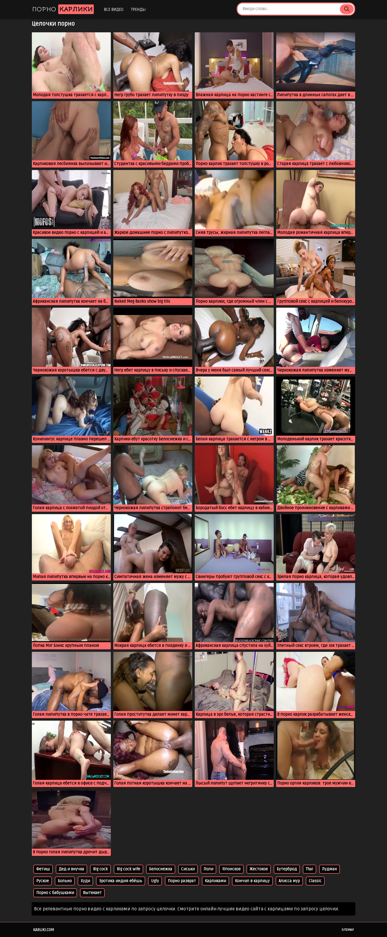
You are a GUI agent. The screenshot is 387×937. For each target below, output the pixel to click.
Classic (315, 881)
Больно (65, 881)
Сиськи (188, 869)
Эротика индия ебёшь (120, 881)
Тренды (138, 9)
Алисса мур (289, 881)
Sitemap (348, 930)
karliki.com (43, 930)
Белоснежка (160, 869)
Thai (309, 869)
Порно (63, 9)
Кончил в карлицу (252, 881)
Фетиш (43, 869)
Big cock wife (128, 869)
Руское (42, 881)
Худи (85, 881)
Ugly (155, 881)
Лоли (208, 869)
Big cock (100, 869)
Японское (231, 869)
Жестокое (259, 869)
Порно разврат (182, 881)
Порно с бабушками (55, 892)
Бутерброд (287, 869)
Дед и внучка (71, 869)
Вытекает (92, 892)
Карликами (215, 881)
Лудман (329, 869)
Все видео (113, 9)
